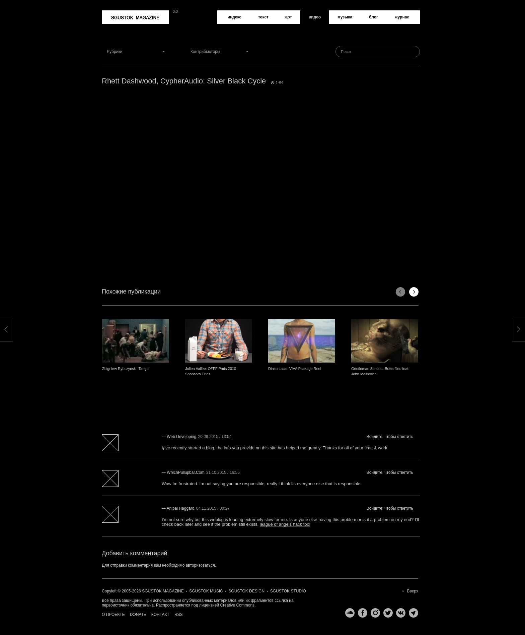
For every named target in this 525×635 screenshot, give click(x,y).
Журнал (402, 17)
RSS (178, 614)
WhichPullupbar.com (185, 472)
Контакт (160, 614)
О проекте (113, 614)
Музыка (345, 17)
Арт (288, 17)
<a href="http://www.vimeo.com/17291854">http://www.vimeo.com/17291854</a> (261, 174)
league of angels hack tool (285, 524)
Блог (373, 17)
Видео (315, 17)
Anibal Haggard (181, 508)
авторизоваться (200, 565)
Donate (138, 614)
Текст (263, 17)
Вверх (412, 591)
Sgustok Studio (288, 591)
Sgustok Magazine (135, 17)
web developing (181, 436)
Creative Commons (237, 605)
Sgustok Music (206, 591)
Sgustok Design (246, 591)
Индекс (234, 17)
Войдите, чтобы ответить (390, 436)
